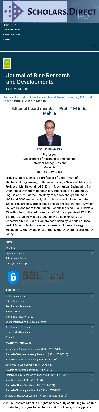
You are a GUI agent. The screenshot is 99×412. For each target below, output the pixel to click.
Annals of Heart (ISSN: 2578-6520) (24, 380)
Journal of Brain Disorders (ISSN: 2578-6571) (30, 385)
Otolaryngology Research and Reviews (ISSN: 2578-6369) (36, 375)
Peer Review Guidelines (18, 306)
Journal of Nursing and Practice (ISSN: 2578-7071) (33, 390)
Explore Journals (14, 253)
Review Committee (11, 34)
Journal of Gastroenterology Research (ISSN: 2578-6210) (36, 354)
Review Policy (9, 25)
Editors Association (12, 29)
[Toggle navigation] (94, 46)
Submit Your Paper (15, 258)
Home (7, 97)
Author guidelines (15, 296)
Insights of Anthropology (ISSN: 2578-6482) (29, 369)
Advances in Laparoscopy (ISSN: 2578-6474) (30, 364)
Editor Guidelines (14, 301)
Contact (9, 337)
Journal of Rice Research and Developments (45, 97)
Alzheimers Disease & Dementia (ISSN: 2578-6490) (33, 349)
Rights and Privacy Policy (19, 316)
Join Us (6, 39)
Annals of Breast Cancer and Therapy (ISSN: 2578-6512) (36, 395)
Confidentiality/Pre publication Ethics (25, 321)
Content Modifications (17, 332)
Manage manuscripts (17, 263)
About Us (10, 248)
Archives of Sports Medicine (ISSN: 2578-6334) (31, 359)
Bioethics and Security (17, 327)
